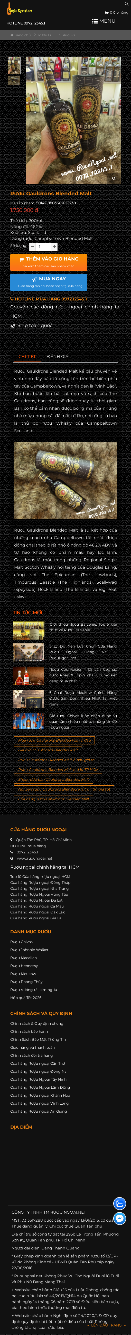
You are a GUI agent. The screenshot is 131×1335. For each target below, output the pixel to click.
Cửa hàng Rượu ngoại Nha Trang (39, 888)
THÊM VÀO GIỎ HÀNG (49, 262)
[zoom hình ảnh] (114, 178)
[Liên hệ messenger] (119, 1218)
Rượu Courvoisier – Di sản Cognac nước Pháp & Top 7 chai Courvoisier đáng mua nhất (83, 675)
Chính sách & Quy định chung (36, 1023)
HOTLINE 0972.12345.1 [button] (25, 23)
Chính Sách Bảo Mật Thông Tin (38, 1039)
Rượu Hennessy (24, 965)
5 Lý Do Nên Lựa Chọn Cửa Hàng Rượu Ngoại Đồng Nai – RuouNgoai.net (83, 652)
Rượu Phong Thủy (26, 981)
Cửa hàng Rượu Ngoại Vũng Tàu (39, 894)
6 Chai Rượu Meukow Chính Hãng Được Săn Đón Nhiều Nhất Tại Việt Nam (83, 698)
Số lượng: (18, 245)
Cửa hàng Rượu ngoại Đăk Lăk (37, 912)
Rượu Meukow (23, 973)
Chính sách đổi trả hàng (31, 1055)
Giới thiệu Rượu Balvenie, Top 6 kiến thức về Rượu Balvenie (84, 627)
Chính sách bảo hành (29, 1031)
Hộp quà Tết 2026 (26, 997)
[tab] (27, 357)
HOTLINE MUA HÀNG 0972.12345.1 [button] (48, 299)
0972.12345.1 (27, 852)
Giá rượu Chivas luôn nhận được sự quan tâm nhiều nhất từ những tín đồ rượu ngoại (83, 721)
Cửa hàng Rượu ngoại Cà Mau (37, 906)
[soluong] (43, 247)
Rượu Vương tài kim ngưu (33, 989)
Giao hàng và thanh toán (32, 1047)
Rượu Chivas (21, 941)
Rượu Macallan (23, 957)
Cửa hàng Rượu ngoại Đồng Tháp (40, 882)
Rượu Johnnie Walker (29, 949)
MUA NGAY (50, 282)
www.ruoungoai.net (34, 858)
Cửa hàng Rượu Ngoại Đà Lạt (36, 900)
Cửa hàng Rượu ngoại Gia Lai (36, 918)
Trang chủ (20, 35)
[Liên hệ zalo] (119, 1203)
